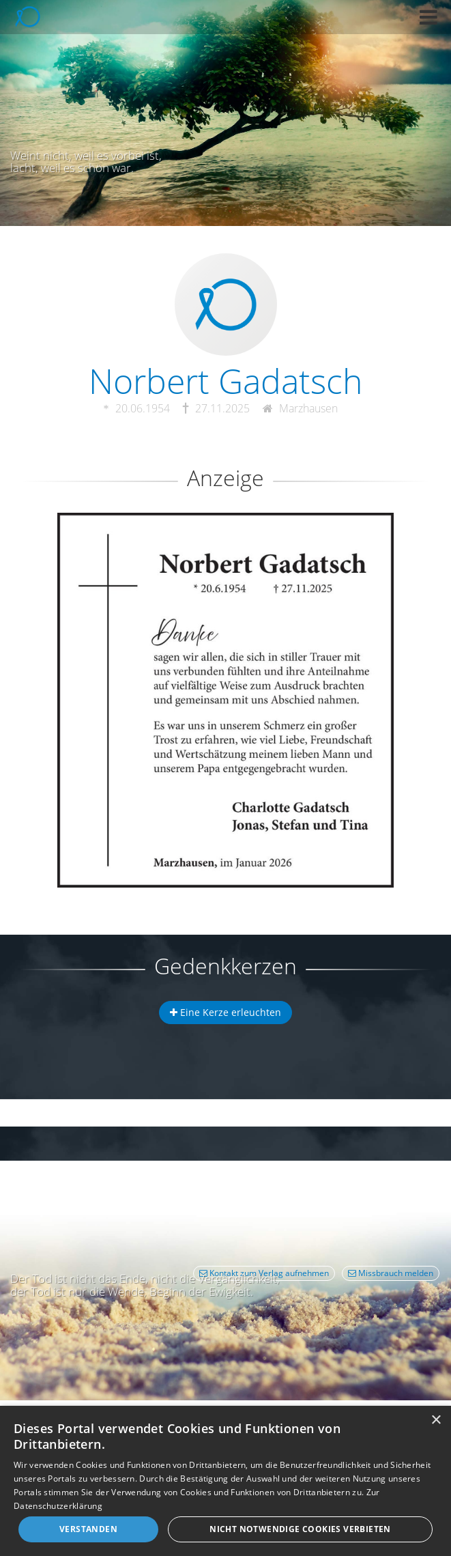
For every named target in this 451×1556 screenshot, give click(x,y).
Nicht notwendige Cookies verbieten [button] (300, 1529)
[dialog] (225, 1481)
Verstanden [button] (88, 1529)
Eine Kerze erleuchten (225, 1012)
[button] (428, 17)
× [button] (436, 1420)
